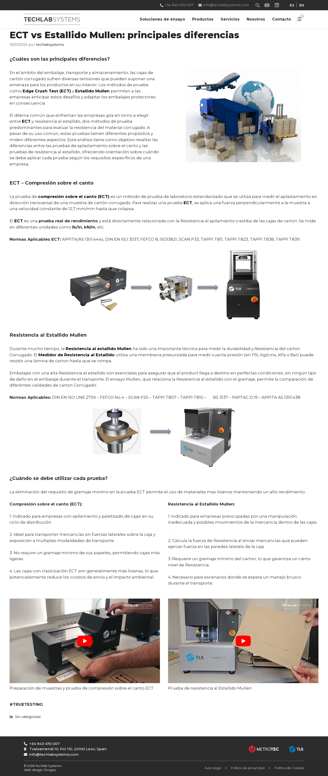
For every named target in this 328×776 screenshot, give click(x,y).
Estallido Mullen (92, 91)
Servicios (230, 19)
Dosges (49, 770)
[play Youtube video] (85, 641)
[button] (258, 5)
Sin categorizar (28, 717)
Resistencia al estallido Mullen (99, 348)
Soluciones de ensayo (162, 19)
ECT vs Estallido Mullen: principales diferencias (124, 35)
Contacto (281, 19)
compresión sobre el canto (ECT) (73, 196)
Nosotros (256, 19)
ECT (26, 121)
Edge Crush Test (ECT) (47, 91)
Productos (202, 19)
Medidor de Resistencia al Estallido (77, 354)
